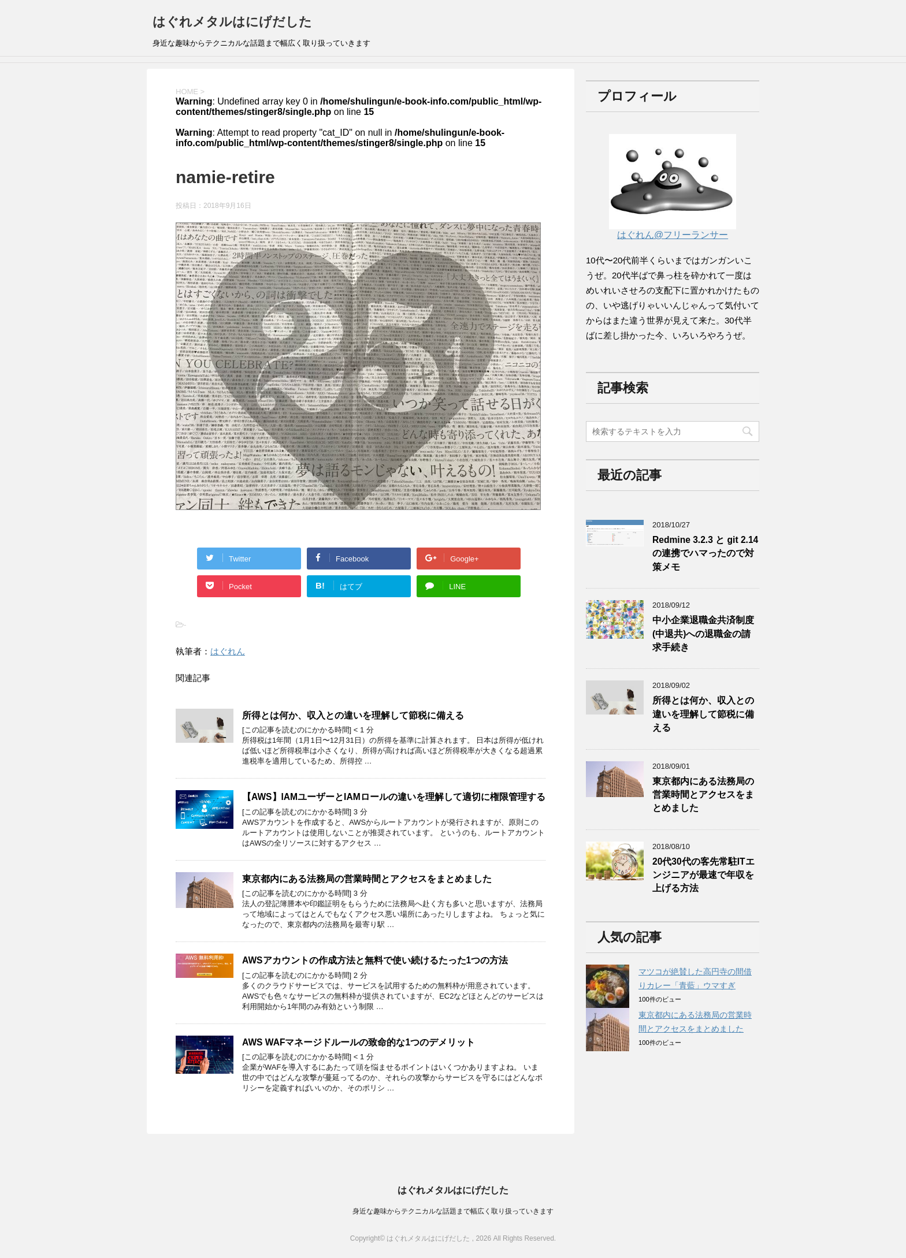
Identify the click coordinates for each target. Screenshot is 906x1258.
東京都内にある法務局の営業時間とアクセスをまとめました (367, 879)
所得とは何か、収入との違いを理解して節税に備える (353, 715)
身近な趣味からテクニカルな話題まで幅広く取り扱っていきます (453, 1211)
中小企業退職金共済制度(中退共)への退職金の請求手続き (703, 633)
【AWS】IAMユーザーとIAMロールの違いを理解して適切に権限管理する (393, 797)
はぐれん (227, 651)
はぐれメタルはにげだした (232, 21)
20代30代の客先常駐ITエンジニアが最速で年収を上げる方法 (703, 875)
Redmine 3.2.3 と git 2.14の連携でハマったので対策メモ (705, 553)
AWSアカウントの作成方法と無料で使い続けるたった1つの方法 (375, 960)
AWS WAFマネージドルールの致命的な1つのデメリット (358, 1042)
